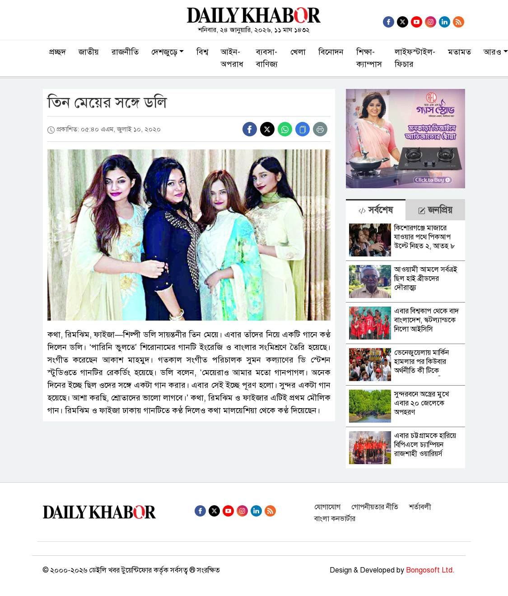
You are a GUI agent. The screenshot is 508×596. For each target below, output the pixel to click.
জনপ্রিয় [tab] (435, 210)
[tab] (375, 209)
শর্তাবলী (420, 507)
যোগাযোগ (327, 507)
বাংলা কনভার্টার (334, 518)
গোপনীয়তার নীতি (374, 507)
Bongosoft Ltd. (430, 570)
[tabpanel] (406, 344)
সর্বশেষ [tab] (376, 210)
